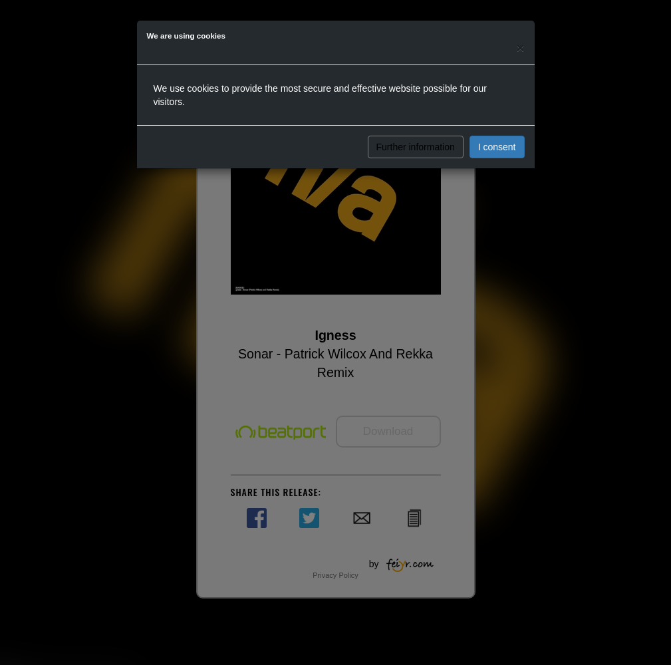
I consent (497, 147)
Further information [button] (415, 147)
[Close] (520, 48)
